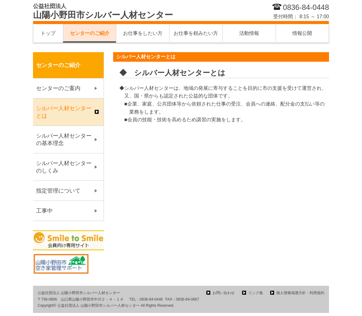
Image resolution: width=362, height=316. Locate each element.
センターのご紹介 (89, 33)
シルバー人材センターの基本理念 (64, 139)
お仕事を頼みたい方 (196, 33)
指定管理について (58, 191)
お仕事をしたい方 (142, 33)
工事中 (44, 211)
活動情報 (249, 33)
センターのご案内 (58, 88)
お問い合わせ (223, 293)
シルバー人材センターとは (64, 112)
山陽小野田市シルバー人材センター (103, 11)
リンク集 (255, 293)
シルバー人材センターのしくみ (64, 167)
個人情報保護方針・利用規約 (300, 293)
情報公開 (302, 33)
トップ (48, 33)
